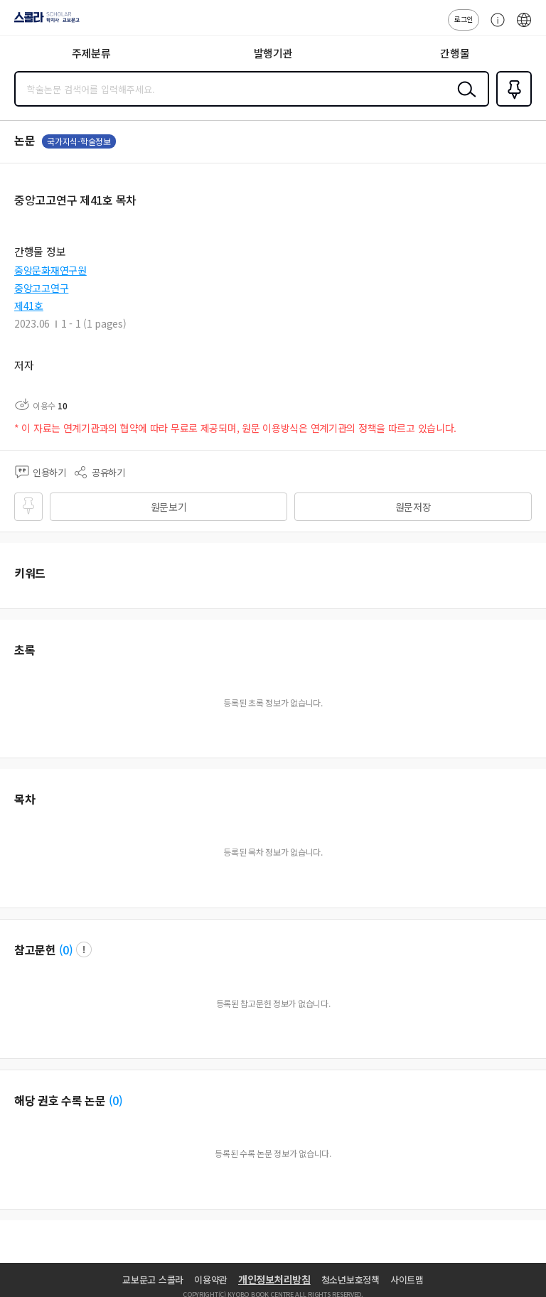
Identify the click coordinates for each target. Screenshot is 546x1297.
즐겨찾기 (511, 105)
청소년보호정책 (350, 1279)
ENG (524, 27)
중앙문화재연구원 (50, 270)
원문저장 (413, 507)
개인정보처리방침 (274, 1279)
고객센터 (494, 27)
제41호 (28, 305)
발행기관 (273, 52)
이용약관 (211, 1279)
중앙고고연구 (41, 288)
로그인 (463, 19)
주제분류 (91, 52)
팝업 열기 (84, 949)
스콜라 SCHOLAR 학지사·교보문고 (43, 22)
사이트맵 (407, 1279)
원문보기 (169, 507)
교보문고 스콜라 (152, 1279)
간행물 (454, 52)
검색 (463, 100)
